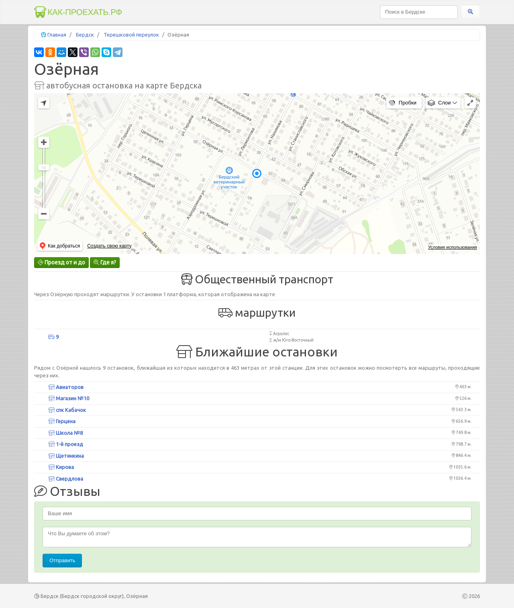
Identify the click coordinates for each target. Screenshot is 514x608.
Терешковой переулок (131, 34)
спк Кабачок (67, 410)
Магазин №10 (68, 398)
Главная (56, 34)
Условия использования (452, 247)
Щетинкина (66, 456)
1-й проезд (65, 444)
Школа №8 (65, 433)
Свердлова (65, 478)
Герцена (61, 421)
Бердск (85, 34)
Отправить (62, 560)
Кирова (61, 467)
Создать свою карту (109, 246)
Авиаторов (66, 387)
